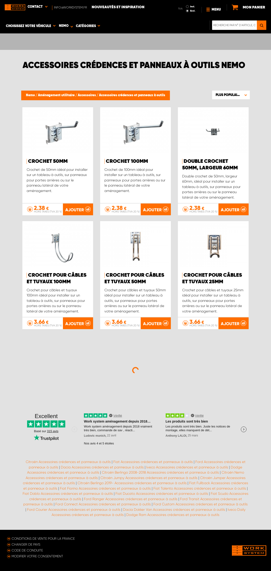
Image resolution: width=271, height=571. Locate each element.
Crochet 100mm (127, 161)
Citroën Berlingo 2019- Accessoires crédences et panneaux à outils (132, 483)
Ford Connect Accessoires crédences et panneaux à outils (103, 504)
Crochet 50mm (48, 161)
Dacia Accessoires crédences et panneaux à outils (102, 467)
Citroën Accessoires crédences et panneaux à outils (68, 462)
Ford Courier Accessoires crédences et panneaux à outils (73, 509)
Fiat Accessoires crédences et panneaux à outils (153, 462)
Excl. (192, 11)
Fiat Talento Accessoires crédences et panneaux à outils (199, 488)
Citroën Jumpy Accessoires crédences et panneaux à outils (148, 478)
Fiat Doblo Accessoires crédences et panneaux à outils (68, 493)
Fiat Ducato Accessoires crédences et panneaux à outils (161, 493)
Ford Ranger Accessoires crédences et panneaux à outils (130, 499)
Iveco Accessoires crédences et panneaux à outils (187, 467)
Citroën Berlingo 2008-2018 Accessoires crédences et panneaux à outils (160, 472)
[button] (231, 95)
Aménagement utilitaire (56, 95)
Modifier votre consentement (37, 556)
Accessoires (87, 95)
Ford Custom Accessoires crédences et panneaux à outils (200, 504)
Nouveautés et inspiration (118, 7)
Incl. (192, 6)
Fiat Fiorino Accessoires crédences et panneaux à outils (105, 488)
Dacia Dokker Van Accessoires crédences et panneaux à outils (174, 509)
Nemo (31, 95)
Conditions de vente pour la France (43, 538)
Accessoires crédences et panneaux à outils (132, 95)
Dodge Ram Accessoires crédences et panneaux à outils (172, 515)
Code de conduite (27, 550)
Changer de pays (26, 544)
